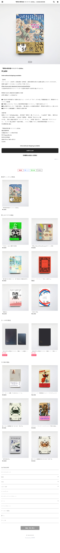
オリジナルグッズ (6, 472)
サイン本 (3, 520)
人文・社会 (4, 486)
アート (3, 501)
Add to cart (30, 150)
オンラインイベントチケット (8, 496)
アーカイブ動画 (5, 511)
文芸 (2, 482)
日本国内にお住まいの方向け (30, 155)
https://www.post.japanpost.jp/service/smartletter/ (16, 86)
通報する (56, 159)
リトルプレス (4, 491)
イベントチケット (6, 506)
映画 (2, 477)
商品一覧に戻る (30, 528)
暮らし (3, 515)
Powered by (30, 537)
